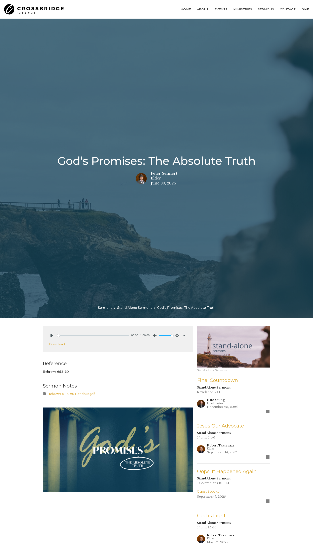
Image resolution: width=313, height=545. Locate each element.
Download (57, 344)
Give (305, 9)
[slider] (93, 336)
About (203, 9)
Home (186, 9)
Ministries (242, 9)
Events (221, 9)
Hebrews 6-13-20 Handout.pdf (69, 394)
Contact (288, 9)
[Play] (52, 335)
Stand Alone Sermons (134, 308)
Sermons (266, 9)
